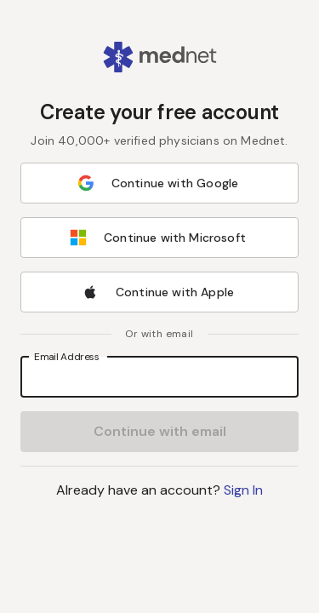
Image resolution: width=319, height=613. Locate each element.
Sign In (243, 490)
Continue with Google (157, 183)
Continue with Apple (158, 292)
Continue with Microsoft (158, 237)
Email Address (67, 356)
